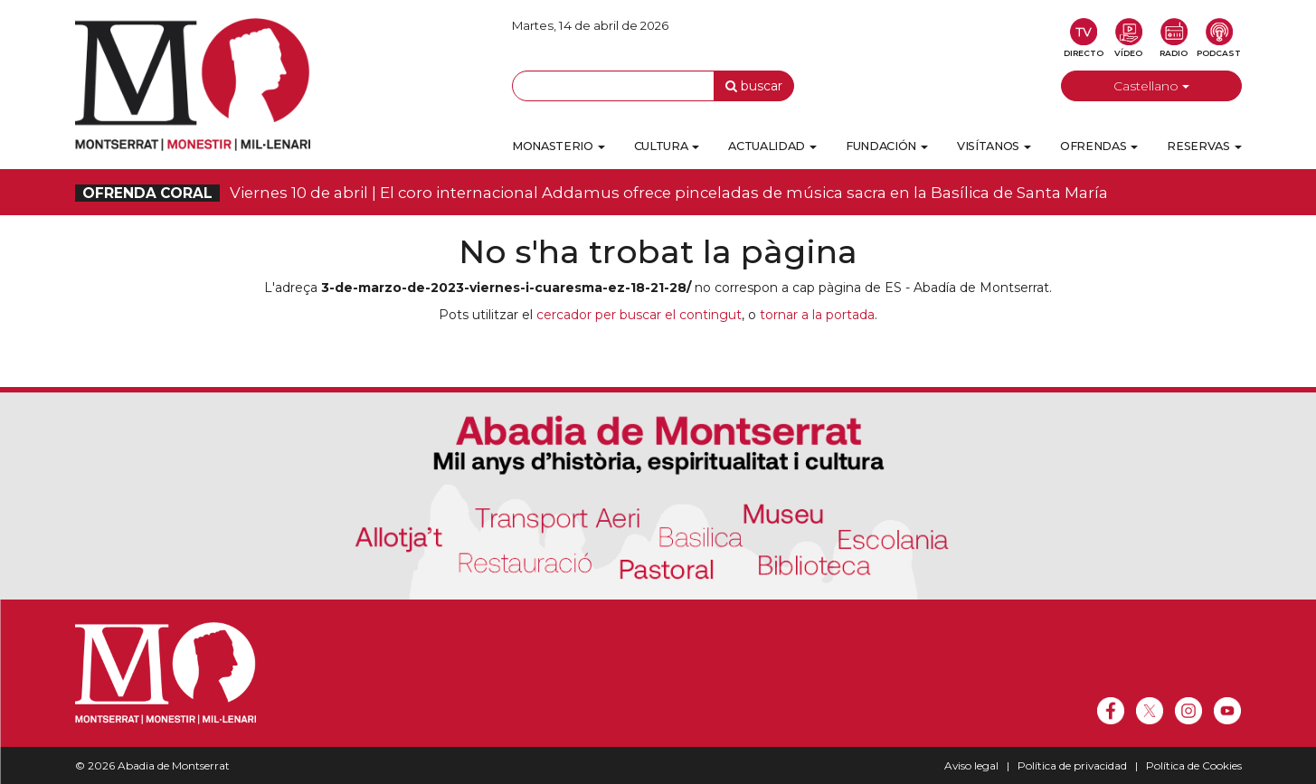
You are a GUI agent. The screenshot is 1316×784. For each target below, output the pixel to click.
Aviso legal (971, 765)
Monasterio (558, 146)
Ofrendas (1099, 146)
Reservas (1204, 146)
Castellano (1151, 86)
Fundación (887, 146)
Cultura (667, 146)
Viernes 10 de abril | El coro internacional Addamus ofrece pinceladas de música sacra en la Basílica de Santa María (591, 193)
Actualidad (772, 146)
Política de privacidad (1072, 765)
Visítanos (994, 146)
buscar (753, 86)
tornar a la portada (817, 315)
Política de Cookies (1194, 765)
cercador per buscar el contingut (639, 315)
